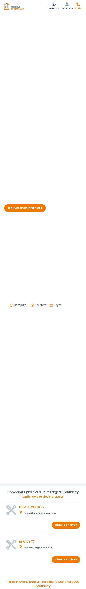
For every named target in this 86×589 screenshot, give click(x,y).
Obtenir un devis (66, 525)
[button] (78, 5)
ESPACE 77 (27, 541)
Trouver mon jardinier (25, 208)
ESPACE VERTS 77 (31, 507)
